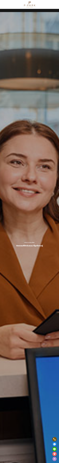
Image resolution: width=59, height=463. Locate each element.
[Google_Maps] (54, 454)
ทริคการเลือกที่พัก (29, 242)
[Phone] (54, 439)
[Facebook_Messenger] (54, 444)
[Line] (54, 449)
